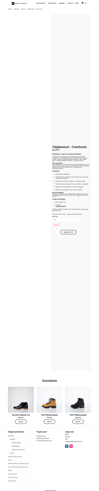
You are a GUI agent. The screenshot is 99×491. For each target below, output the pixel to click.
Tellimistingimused (42, 438)
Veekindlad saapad (18, 450)
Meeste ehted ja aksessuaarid (18, 463)
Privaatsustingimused (43, 440)
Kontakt (71, 3)
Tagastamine (40, 436)
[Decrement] (53, 232)
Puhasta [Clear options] (56, 225)
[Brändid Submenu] (65, 3)
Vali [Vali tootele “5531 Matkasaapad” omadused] (48, 422)
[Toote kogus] (55, 232)
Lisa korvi (67, 232)
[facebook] (66, 446)
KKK (66, 439)
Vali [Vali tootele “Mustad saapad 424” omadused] (19, 422)
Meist (77, 3)
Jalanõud (16, 9)
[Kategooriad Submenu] (45, 3)
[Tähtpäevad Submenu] (57, 3)
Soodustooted (13, 477)
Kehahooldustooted (15, 456)
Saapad (23, 9)
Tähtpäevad (52, 3)
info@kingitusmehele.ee (73, 441)
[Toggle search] (86, 3)
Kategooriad (40, 3)
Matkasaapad (16, 443)
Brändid (62, 3)
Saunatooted (12, 474)
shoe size (55, 216)
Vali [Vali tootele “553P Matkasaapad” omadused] (77, 422)
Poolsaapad (16, 446)
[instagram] (71, 446)
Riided (10, 470)
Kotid (10, 460)
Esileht (10, 9)
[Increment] (57, 232)
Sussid (12, 453)
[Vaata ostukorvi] (82, 3)
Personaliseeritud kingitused (18, 467)
